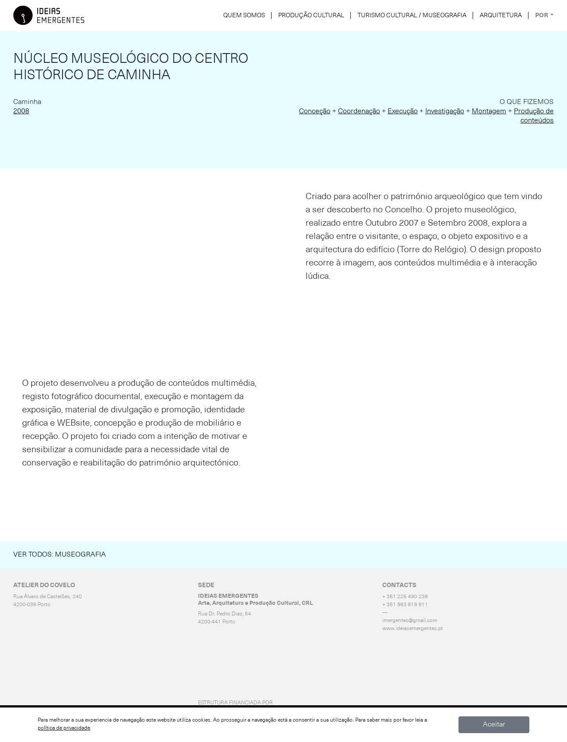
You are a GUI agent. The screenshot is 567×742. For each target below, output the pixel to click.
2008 (21, 111)
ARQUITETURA (501, 15)
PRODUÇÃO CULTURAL (311, 15)
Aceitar (494, 724)
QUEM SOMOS (244, 15)
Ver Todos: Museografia (59, 554)
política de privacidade (64, 728)
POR (541, 15)
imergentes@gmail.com (409, 620)
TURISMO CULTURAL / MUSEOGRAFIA (411, 15)
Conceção (314, 111)
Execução (403, 111)
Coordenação (359, 111)
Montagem (489, 111)
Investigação (444, 111)
